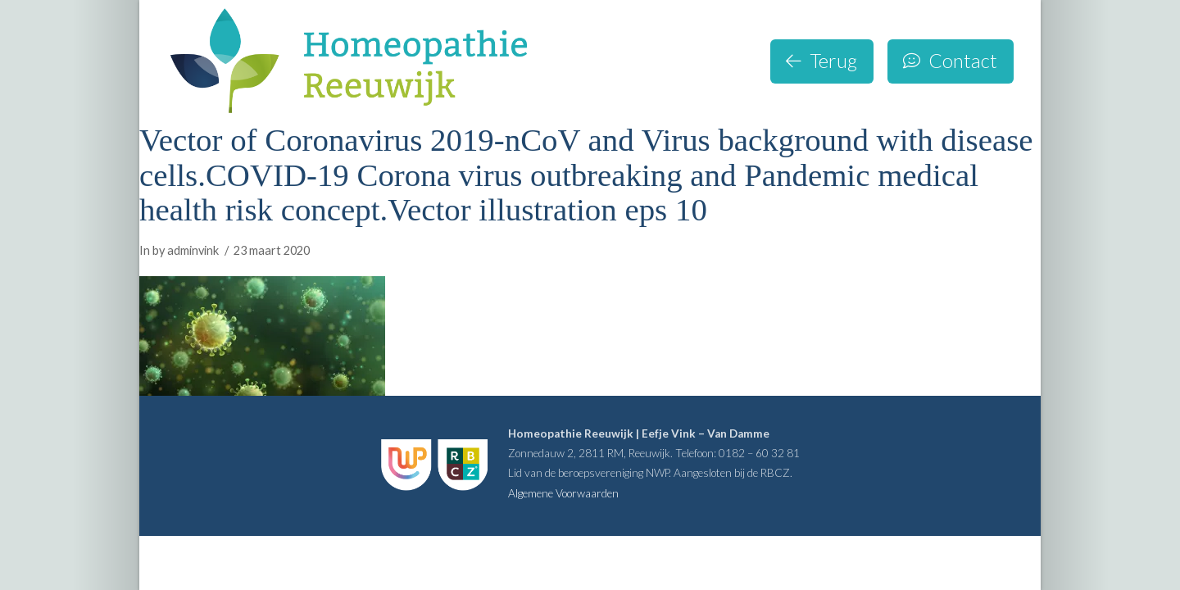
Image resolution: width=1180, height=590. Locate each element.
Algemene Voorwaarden (563, 493)
